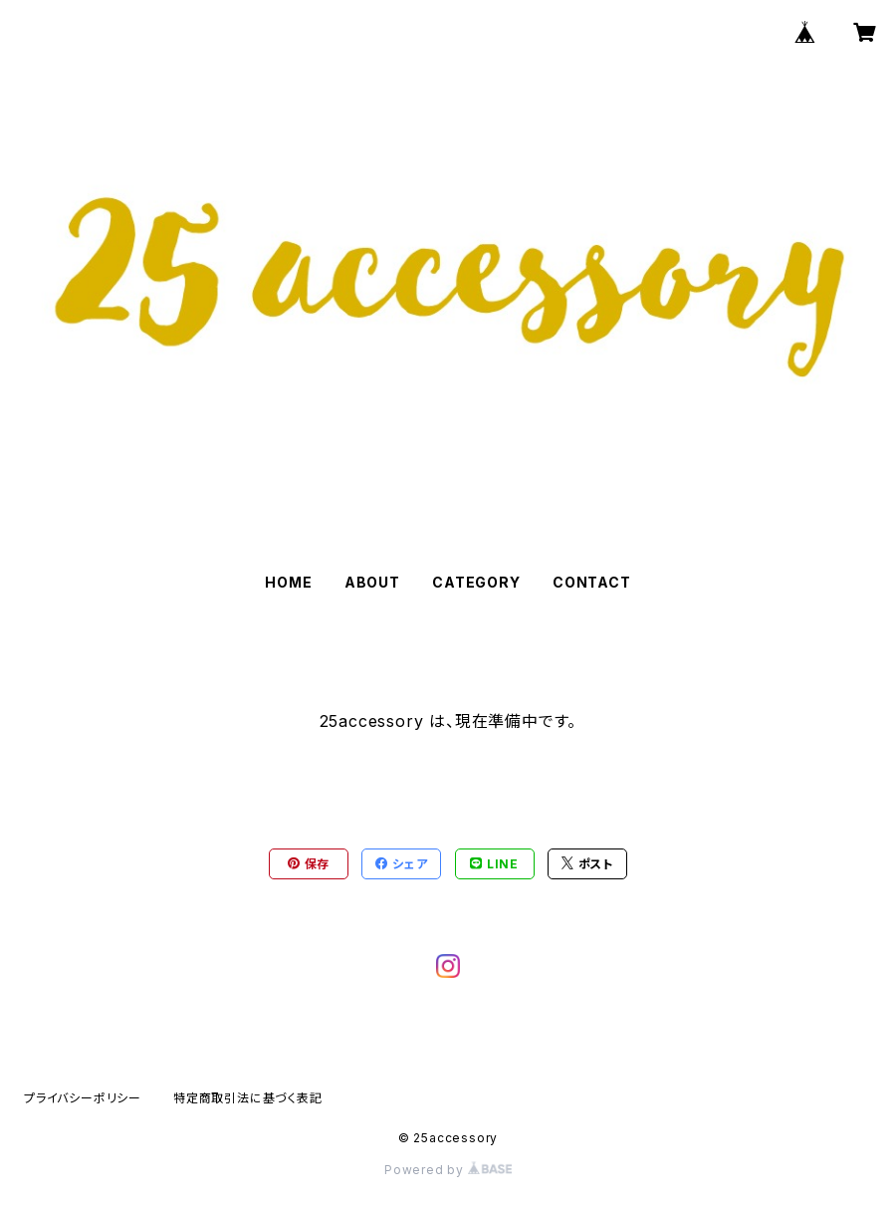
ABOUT (372, 582)
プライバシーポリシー (82, 1097)
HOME (288, 582)
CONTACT (592, 582)
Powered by (448, 1169)
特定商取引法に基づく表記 (248, 1097)
